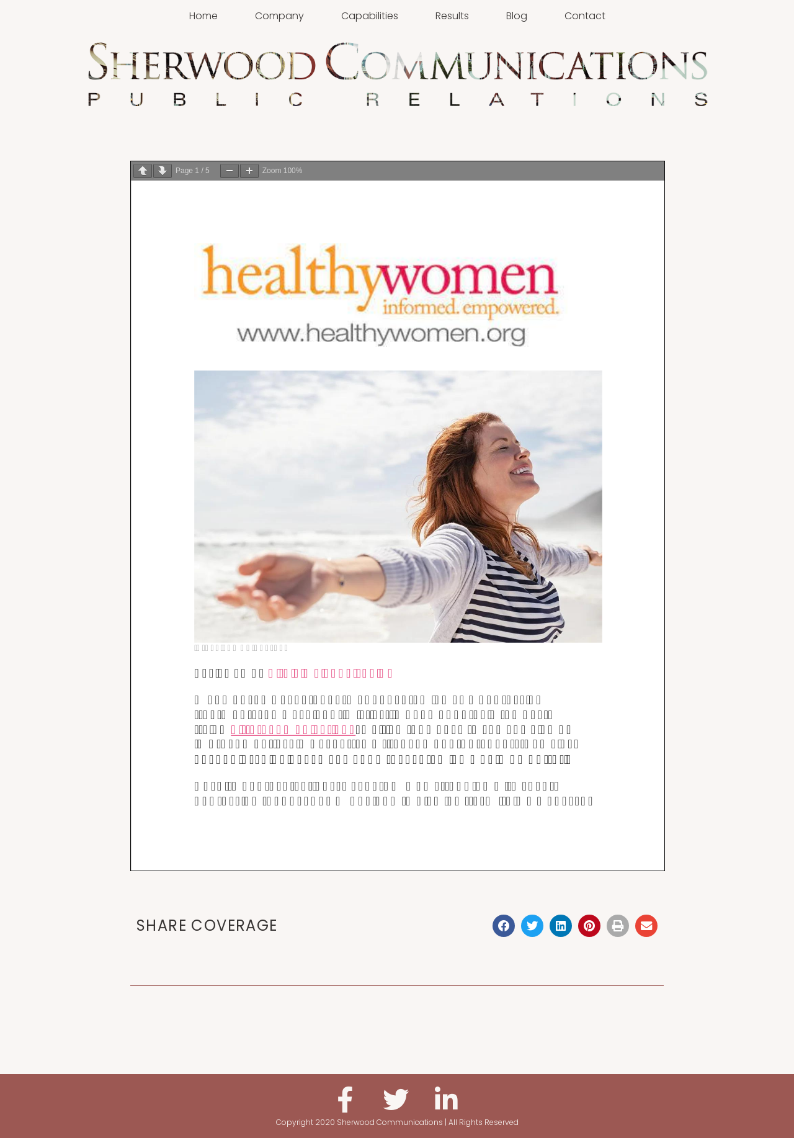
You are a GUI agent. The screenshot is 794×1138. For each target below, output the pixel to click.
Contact (584, 16)
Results (452, 16)
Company (279, 16)
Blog (516, 16)
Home (203, 16)
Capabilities (369, 16)
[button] (504, 926)
